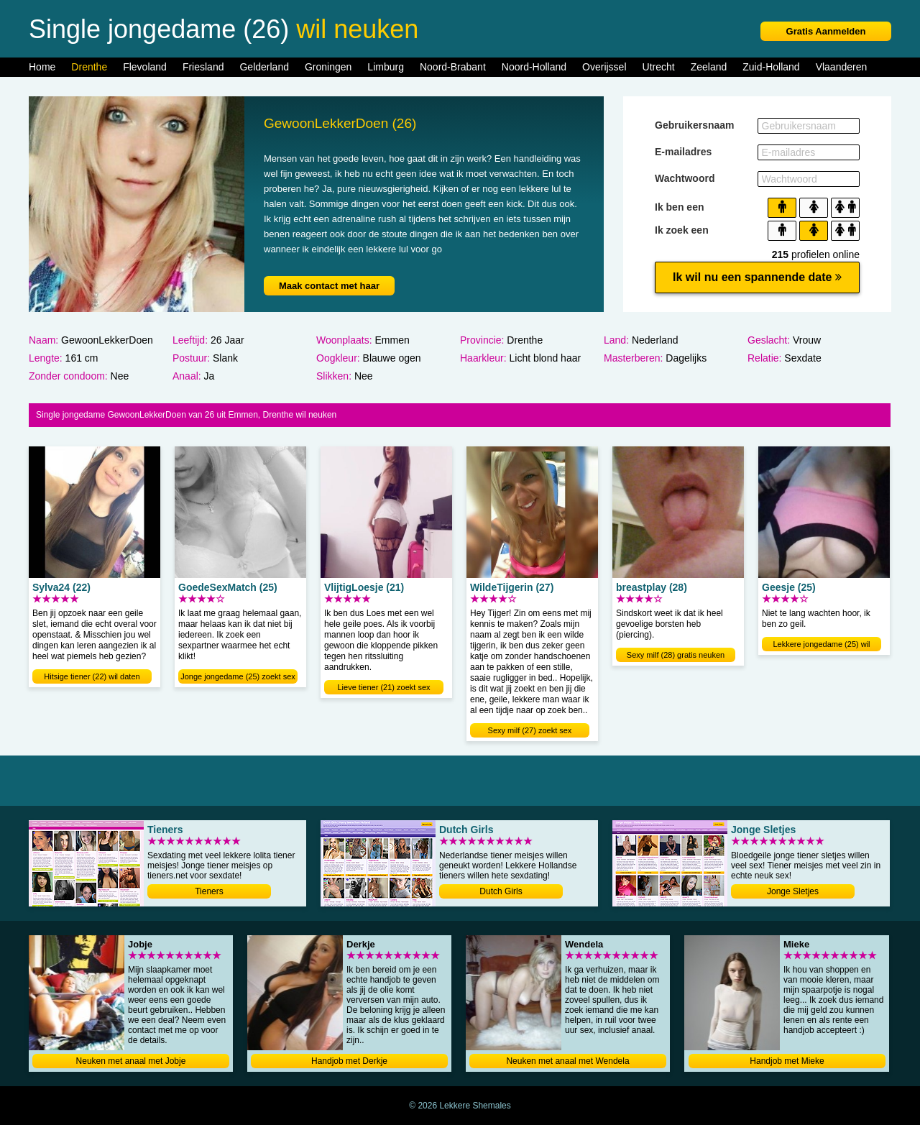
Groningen (328, 67)
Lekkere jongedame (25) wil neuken (821, 645)
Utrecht (659, 67)
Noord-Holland (534, 67)
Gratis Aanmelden (826, 31)
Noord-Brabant (453, 67)
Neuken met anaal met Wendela (567, 1061)
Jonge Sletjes (793, 891)
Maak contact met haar (329, 285)
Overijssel (604, 67)
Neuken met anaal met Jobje (131, 1061)
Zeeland (709, 67)
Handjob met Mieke (787, 1061)
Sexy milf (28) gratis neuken (675, 655)
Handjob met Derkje (349, 1061)
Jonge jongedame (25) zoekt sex (237, 676)
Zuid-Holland (770, 67)
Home (42, 67)
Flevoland (145, 67)
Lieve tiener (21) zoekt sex (383, 687)
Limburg (385, 67)
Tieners (209, 891)
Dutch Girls (500, 891)
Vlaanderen (842, 67)
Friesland (203, 67)
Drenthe (89, 67)
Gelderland (264, 67)
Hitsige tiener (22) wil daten (91, 676)
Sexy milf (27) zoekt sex (530, 730)
